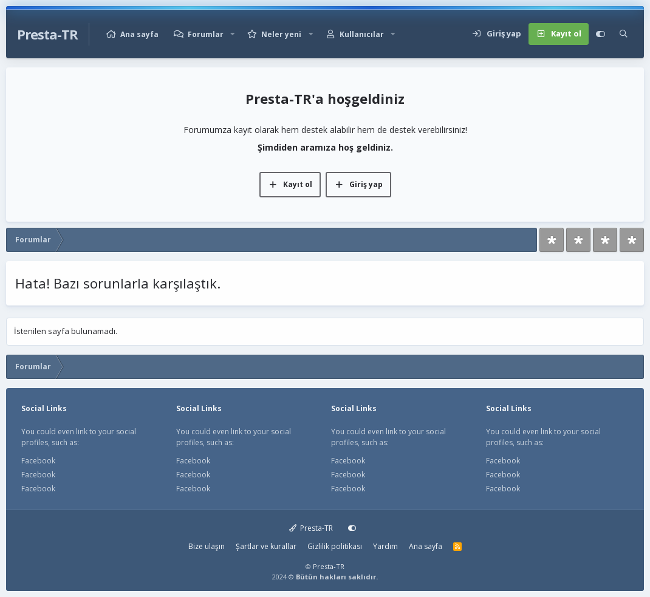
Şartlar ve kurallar (266, 546)
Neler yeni (281, 34)
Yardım (385, 546)
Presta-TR (311, 528)
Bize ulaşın (206, 546)
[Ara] (623, 34)
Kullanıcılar (362, 34)
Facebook (38, 460)
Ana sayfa (139, 34)
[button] (232, 34)
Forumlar (206, 34)
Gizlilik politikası (334, 546)
